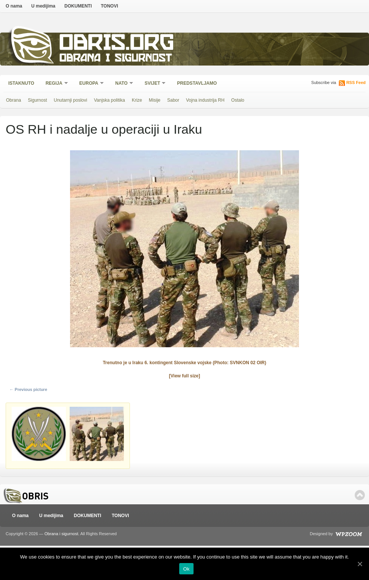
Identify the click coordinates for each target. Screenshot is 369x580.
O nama (14, 6)
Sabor (173, 100)
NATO (121, 84)
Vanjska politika (109, 100)
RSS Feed (356, 82)
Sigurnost (37, 100)
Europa (89, 84)
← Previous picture (28, 389)
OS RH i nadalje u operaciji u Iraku (104, 129)
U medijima (43, 6)
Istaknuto (21, 83)
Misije (154, 100)
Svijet (153, 84)
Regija (54, 84)
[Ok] (359, 564)
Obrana (13, 100)
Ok (186, 569)
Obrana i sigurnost (115, 59)
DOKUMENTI (78, 6)
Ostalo (237, 100)
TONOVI (109, 6)
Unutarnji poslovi (70, 100)
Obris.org (116, 44)
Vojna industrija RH (205, 100)
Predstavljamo (197, 83)
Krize (137, 100)
